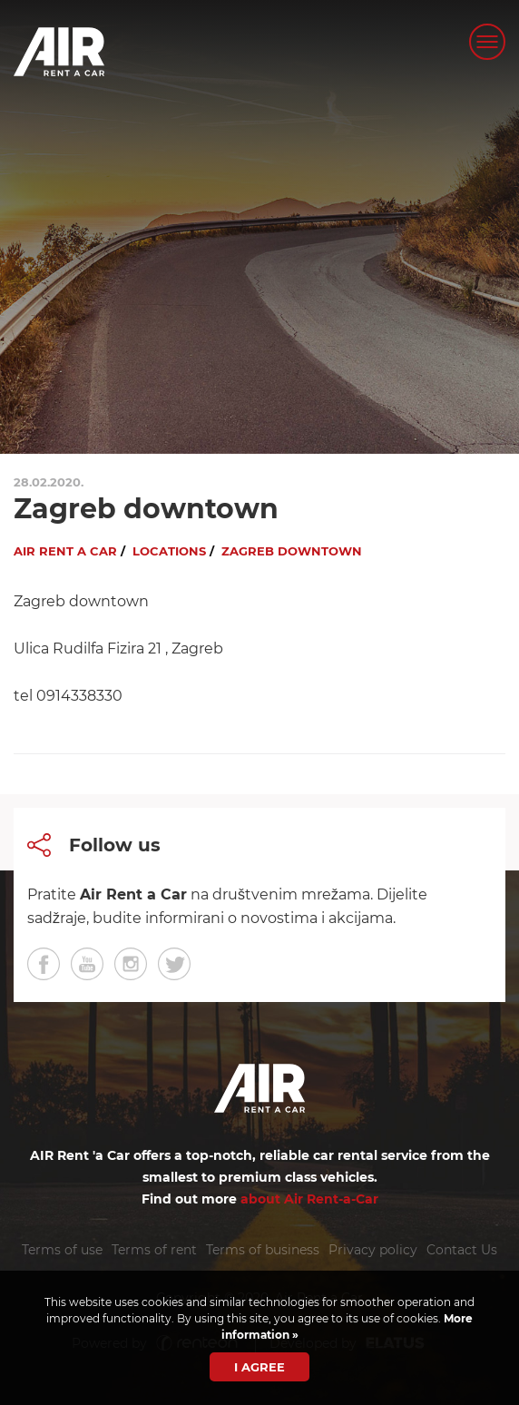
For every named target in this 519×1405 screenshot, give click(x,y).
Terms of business (262, 1250)
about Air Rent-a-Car (309, 1199)
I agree (259, 1367)
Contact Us (461, 1250)
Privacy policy (372, 1250)
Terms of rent (154, 1250)
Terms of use (62, 1250)
